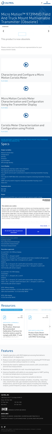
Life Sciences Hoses (21, 418)
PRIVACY (33, 429)
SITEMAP (39, 429)
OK (38, 231)
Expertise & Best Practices (30, 416)
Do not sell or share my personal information (14, 231)
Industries (18, 416)
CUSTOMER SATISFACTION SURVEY (21, 429)
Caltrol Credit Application (35, 418)
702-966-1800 (8, 400)
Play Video (4, 81)
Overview (5, 26)
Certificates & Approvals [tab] (31, 309)
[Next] (48, 31)
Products (4, 416)
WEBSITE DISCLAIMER (6, 429)
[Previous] (3, 31)
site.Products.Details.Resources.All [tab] (12, 309)
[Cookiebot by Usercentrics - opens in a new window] (43, 200)
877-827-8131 (18, 404)
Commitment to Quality (7, 418)
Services (10, 416)
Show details (43, 225)
